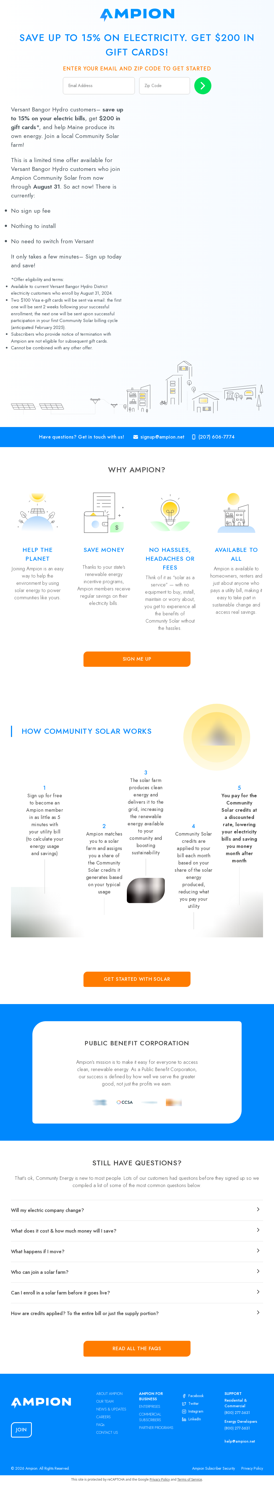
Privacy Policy (252, 1468)
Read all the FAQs (137, 1348)
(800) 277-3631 (237, 1412)
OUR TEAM (104, 1401)
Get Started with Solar (137, 979)
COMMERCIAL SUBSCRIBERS (150, 1417)
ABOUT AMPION (109, 1393)
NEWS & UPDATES (111, 1409)
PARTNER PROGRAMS (156, 1427)
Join (21, 1429)
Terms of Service (189, 1479)
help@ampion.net (239, 1441)
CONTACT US (107, 1432)
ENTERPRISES (149, 1406)
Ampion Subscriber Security (213, 1468)
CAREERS (103, 1417)
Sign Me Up (137, 659)
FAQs (100, 1424)
